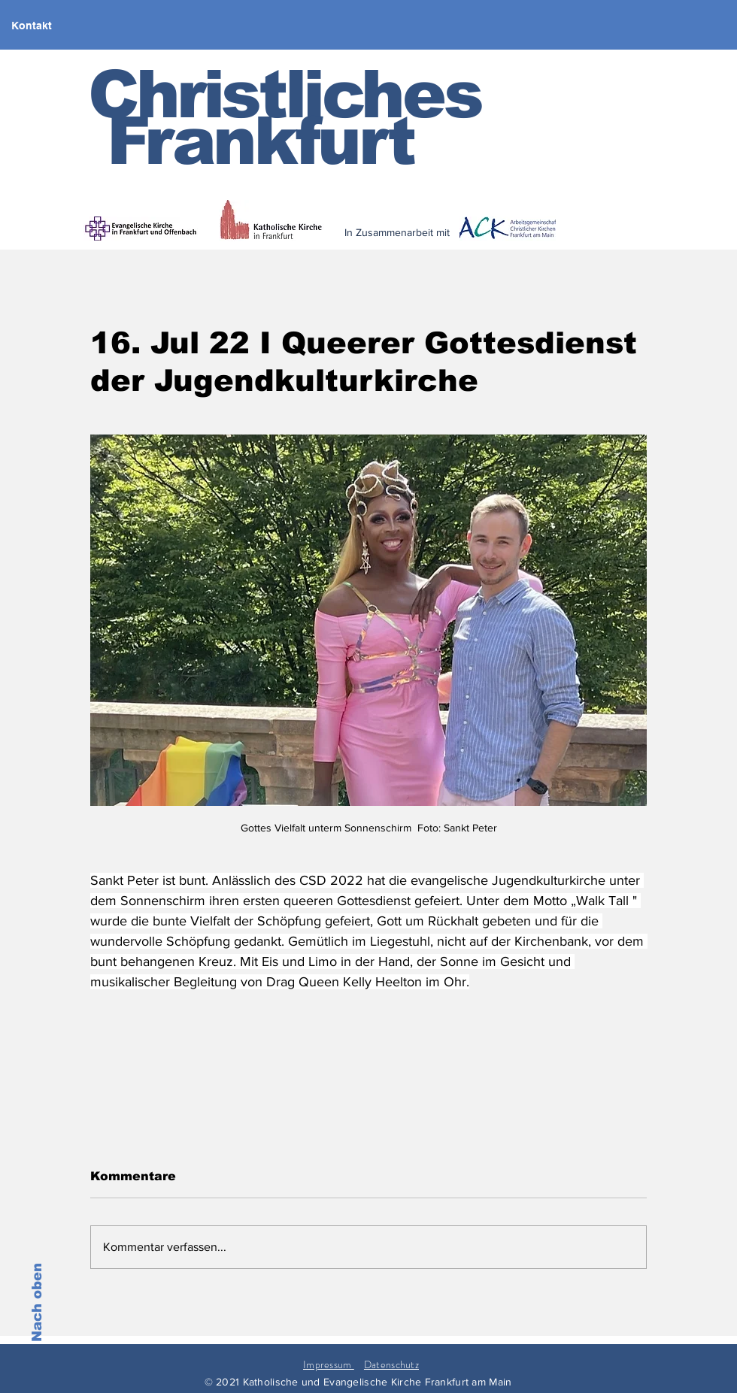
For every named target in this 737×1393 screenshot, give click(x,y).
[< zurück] (497, 242)
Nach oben (36, 1302)
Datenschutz (391, 1364)
